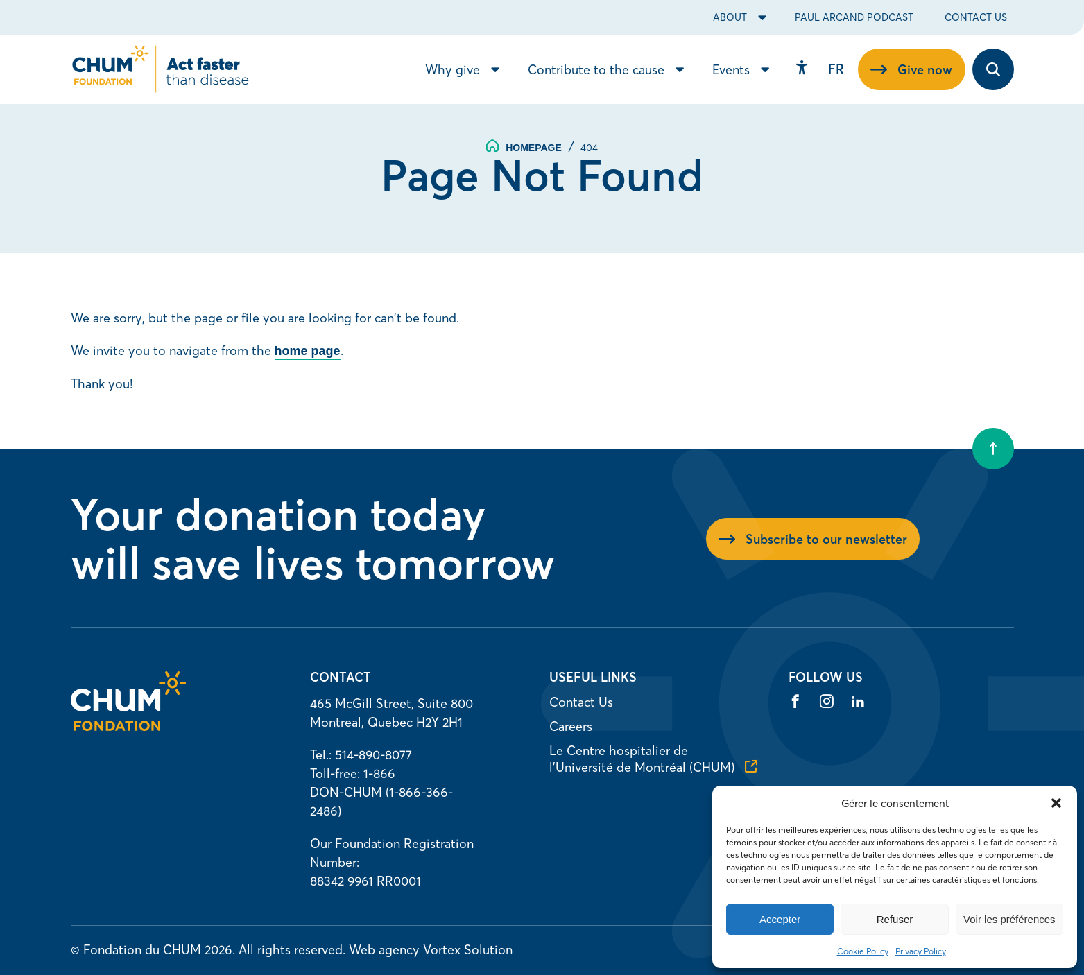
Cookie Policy (862, 951)
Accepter (779, 919)
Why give (452, 70)
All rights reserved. (292, 950)
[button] (1056, 803)
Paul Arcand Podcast (854, 17)
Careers (570, 726)
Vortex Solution (468, 950)
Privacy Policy (920, 951)
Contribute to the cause (596, 70)
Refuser (895, 919)
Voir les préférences (1009, 919)
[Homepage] (128, 726)
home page (308, 351)
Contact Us (976, 17)
